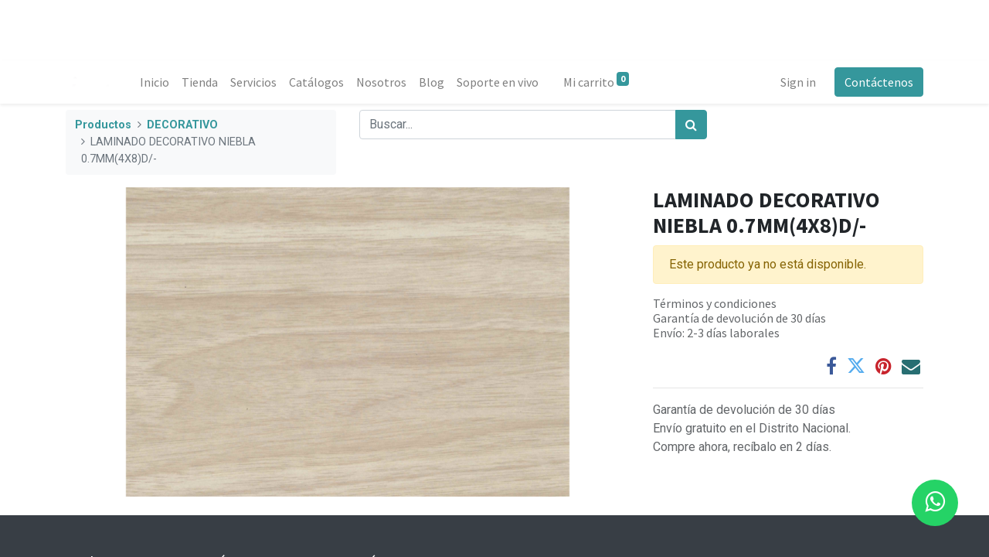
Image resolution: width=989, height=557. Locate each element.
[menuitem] (154, 82)
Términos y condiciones (715, 303)
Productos (103, 125)
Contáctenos (879, 82)
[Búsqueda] (691, 124)
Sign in (798, 82)
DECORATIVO (182, 125)
